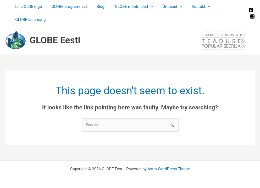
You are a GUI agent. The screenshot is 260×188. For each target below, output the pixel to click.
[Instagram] (252, 10)
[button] (144, 6)
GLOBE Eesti (55, 27)
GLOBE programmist (67, 6)
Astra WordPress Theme (168, 156)
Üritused (165, 6)
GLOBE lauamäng (224, 6)
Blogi (97, 6)
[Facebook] (250, 3)
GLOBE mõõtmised (128, 6)
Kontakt (191, 6)
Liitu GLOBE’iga (28, 6)
